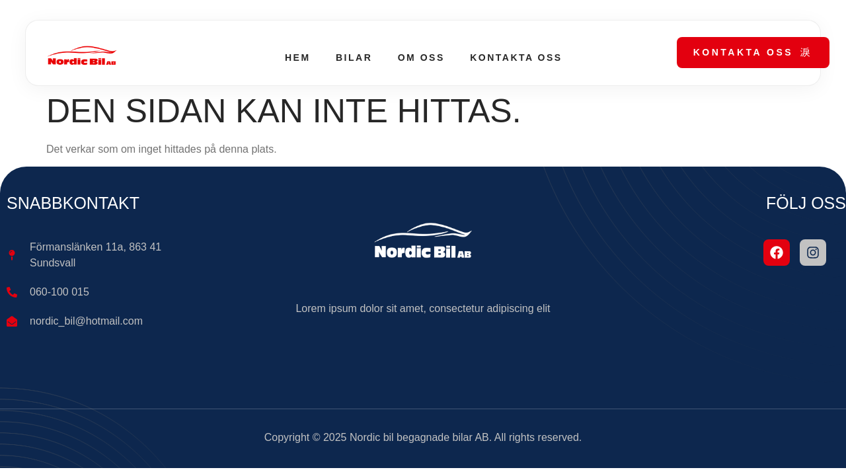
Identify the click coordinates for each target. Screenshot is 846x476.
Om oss (421, 57)
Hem (296, 57)
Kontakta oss (517, 57)
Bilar (352, 57)
